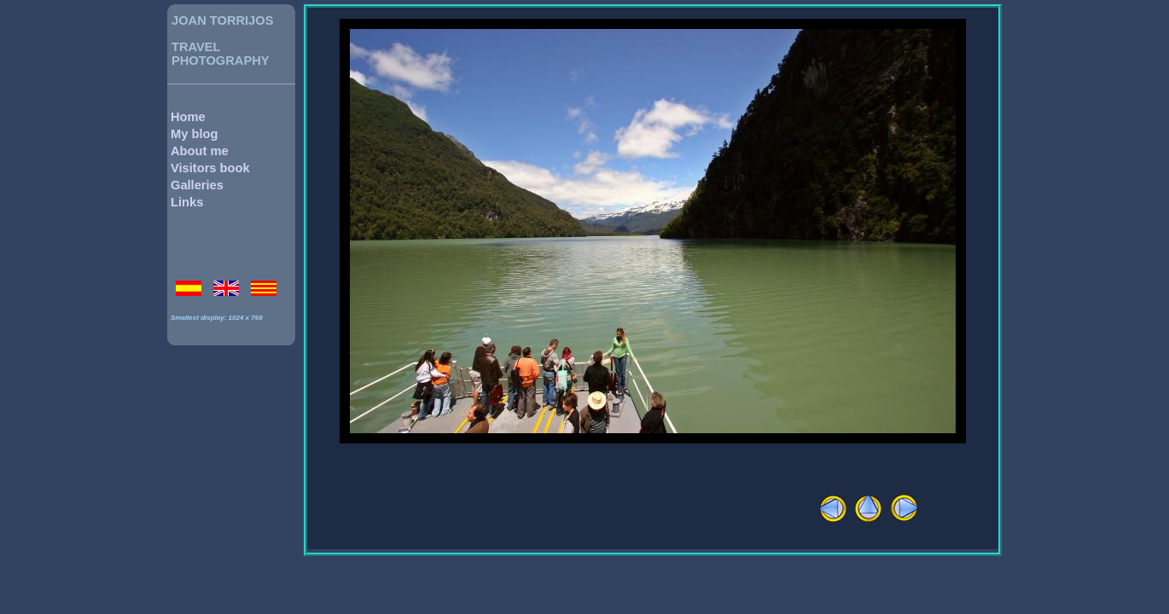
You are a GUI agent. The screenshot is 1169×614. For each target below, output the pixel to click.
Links (187, 202)
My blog (194, 134)
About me (200, 151)
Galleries (197, 185)
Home (188, 117)
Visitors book (210, 168)
